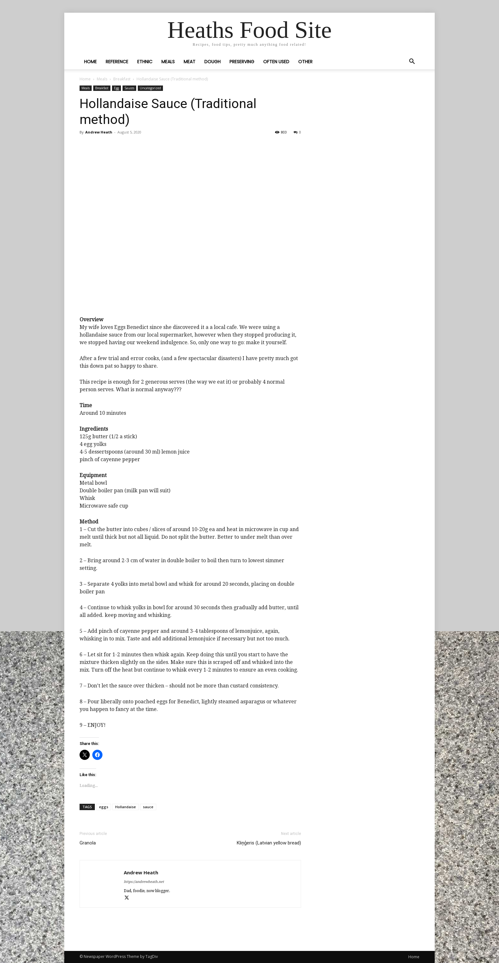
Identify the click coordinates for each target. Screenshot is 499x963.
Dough (212, 61)
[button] (411, 61)
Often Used (276, 61)
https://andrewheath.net (144, 882)
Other (305, 61)
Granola (88, 843)
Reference (117, 61)
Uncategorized (150, 88)
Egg (116, 88)
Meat (189, 61)
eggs (103, 806)
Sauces (129, 88)
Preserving (241, 61)
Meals (168, 61)
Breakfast (121, 79)
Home (90, 61)
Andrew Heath (98, 132)
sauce (148, 806)
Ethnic (144, 61)
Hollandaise (125, 806)
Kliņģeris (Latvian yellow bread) (269, 843)
